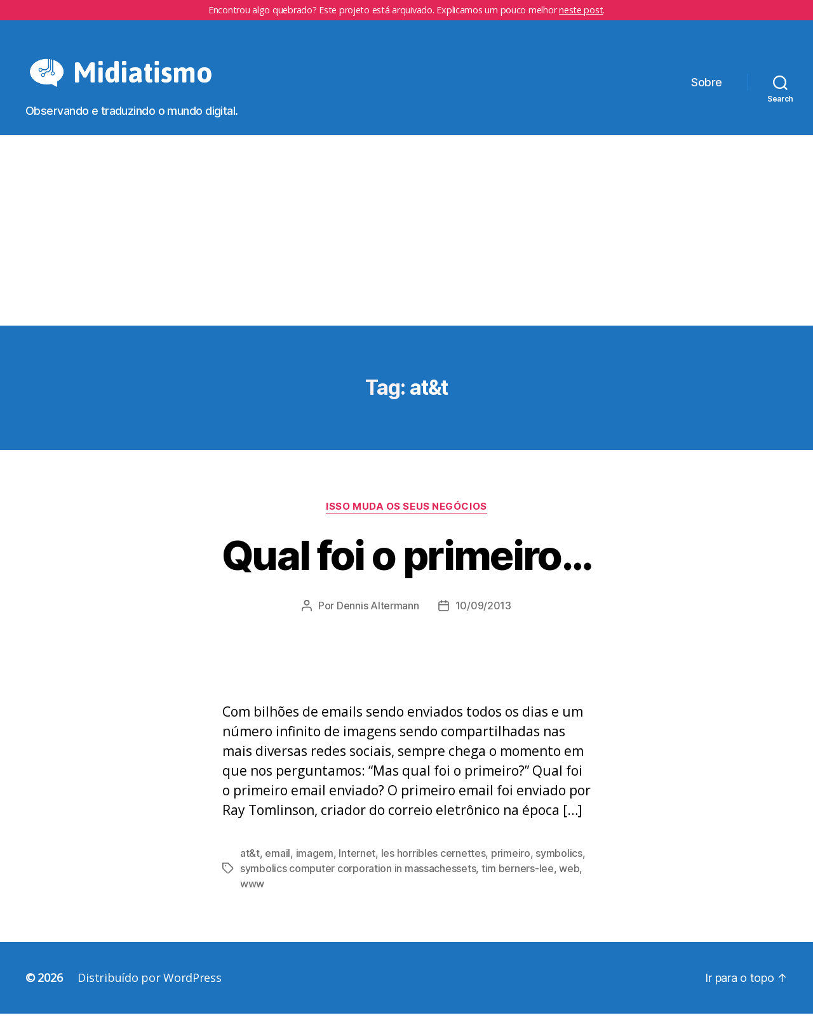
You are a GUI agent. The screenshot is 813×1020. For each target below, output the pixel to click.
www (252, 890)
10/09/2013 (483, 612)
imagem (314, 859)
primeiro (510, 859)
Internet (357, 859)
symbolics (558, 859)
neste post (581, 10)
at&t (250, 859)
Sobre (706, 85)
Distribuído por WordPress (149, 983)
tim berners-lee (517, 874)
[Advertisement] (406, 237)
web (569, 874)
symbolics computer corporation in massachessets (358, 874)
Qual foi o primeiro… (406, 561)
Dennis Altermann (378, 612)
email (277, 859)
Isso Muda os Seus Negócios (406, 513)
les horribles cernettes (433, 859)
